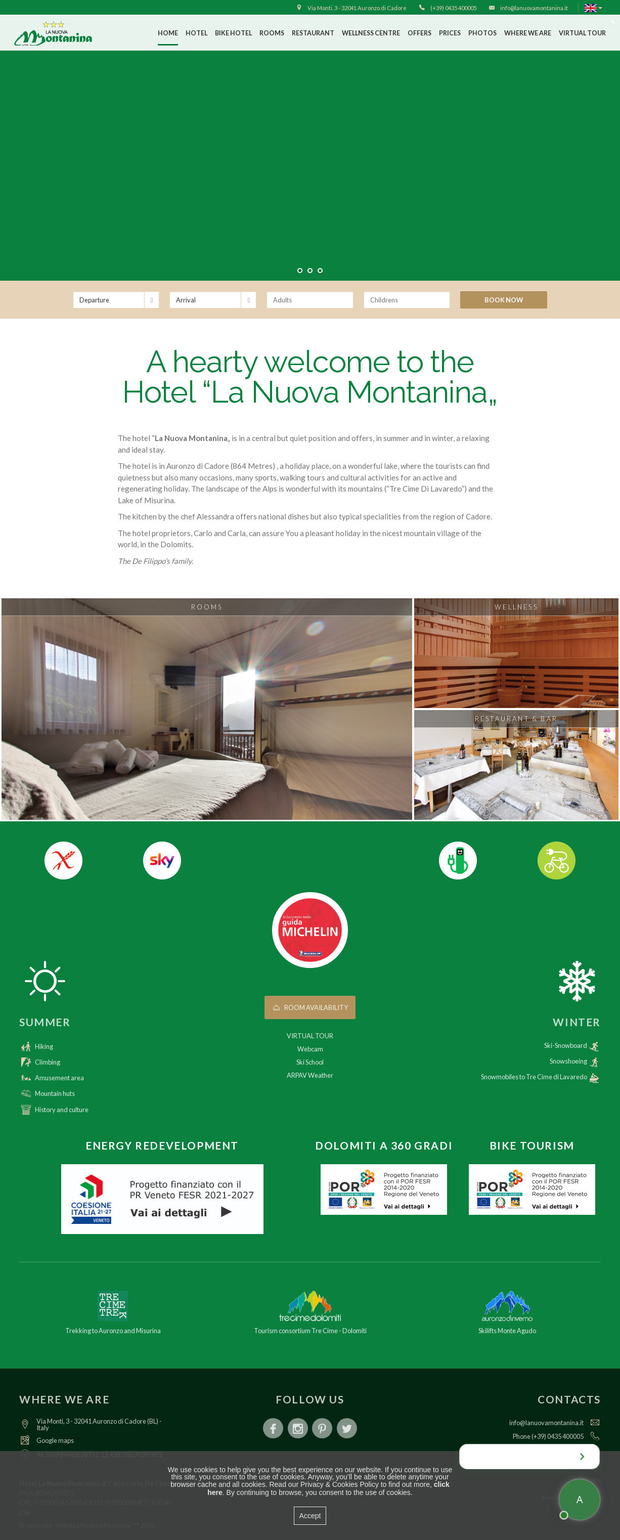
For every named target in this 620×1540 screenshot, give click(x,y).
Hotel (196, 33)
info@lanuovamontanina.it (546, 1423)
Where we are (527, 33)
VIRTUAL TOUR (582, 33)
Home (168, 33)
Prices (450, 33)
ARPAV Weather (310, 1075)
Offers (419, 33)
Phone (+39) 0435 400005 (548, 1436)
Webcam (310, 1049)
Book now (503, 300)
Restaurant (313, 33)
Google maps (55, 1440)
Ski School (310, 1062)
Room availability (310, 1007)
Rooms (271, 33)
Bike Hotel (233, 33)
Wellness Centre (371, 33)
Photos (482, 33)
